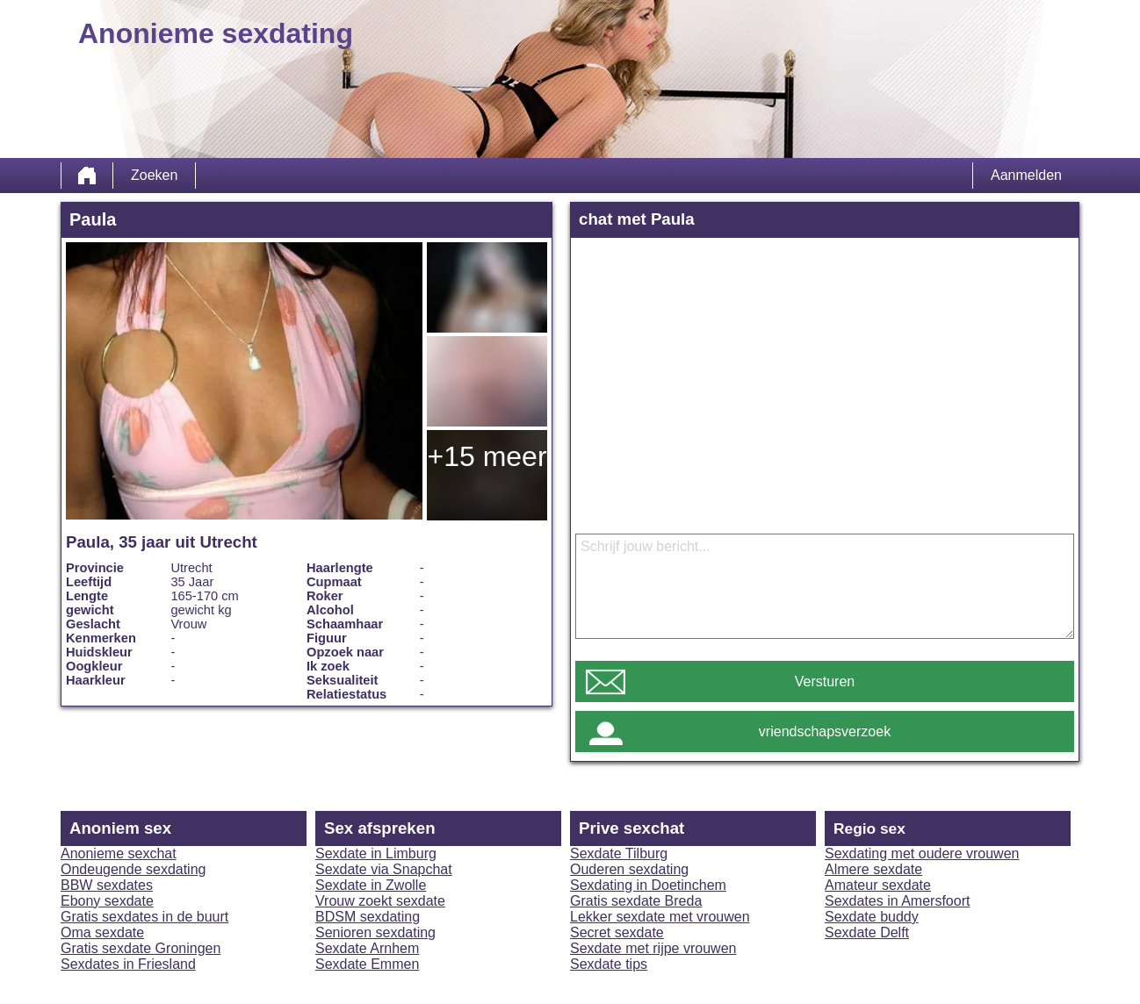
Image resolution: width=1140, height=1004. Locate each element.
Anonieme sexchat (119, 853)
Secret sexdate (617, 932)
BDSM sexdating (367, 916)
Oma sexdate (102, 932)
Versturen (825, 681)
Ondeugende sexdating (133, 869)
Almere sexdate (873, 869)
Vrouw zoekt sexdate (380, 900)
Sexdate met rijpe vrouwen (653, 948)
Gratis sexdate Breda (636, 900)
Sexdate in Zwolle (370, 885)
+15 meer (486, 456)
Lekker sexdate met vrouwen (660, 916)
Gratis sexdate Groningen (140, 948)
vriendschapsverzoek (825, 731)
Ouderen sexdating (629, 869)
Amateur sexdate (878, 885)
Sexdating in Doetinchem (648, 885)
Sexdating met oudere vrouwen (922, 853)
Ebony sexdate (107, 900)
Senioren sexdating (375, 932)
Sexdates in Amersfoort (897, 900)
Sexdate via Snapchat (383, 869)
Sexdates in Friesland (128, 964)
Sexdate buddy (872, 916)
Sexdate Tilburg (618, 853)
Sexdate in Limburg (376, 853)
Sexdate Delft (867, 932)
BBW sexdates (107, 885)
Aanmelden (1026, 175)
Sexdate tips (608, 964)
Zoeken (154, 175)
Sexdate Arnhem (367, 948)
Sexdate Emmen (367, 964)
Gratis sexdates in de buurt (144, 916)
